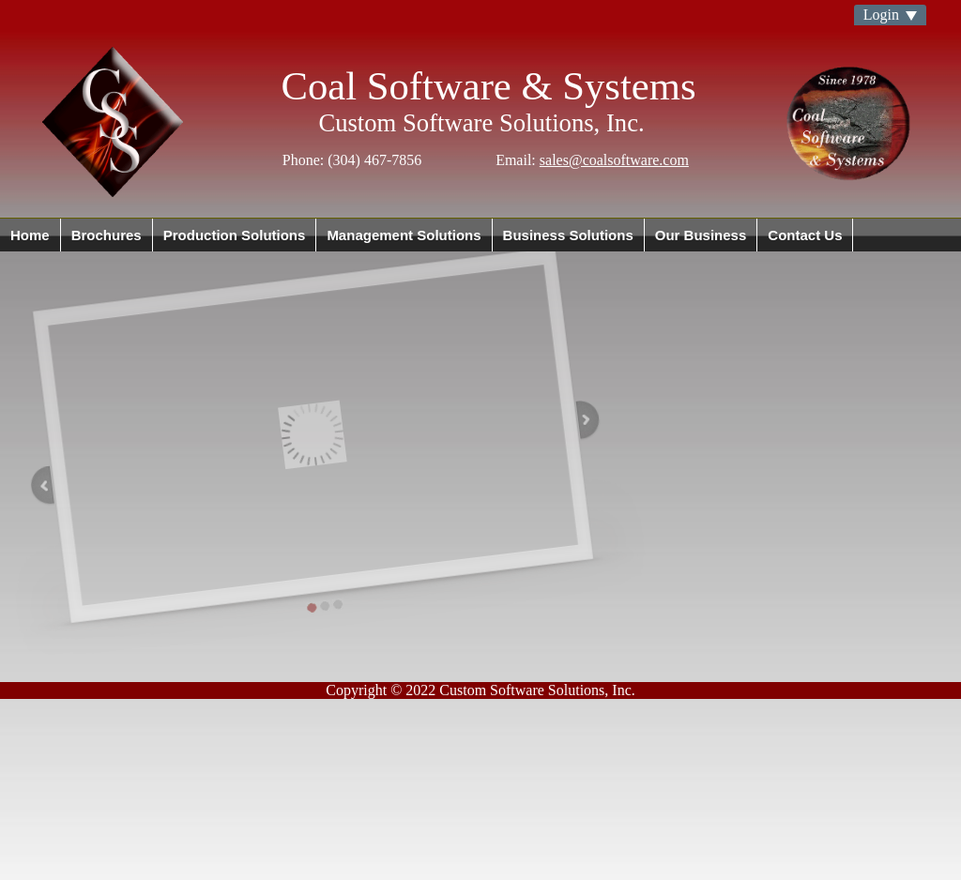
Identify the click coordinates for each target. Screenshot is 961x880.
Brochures (106, 235)
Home (30, 235)
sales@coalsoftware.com (614, 160)
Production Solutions (234, 235)
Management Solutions (403, 235)
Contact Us (805, 235)
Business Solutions (568, 235)
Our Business (701, 235)
